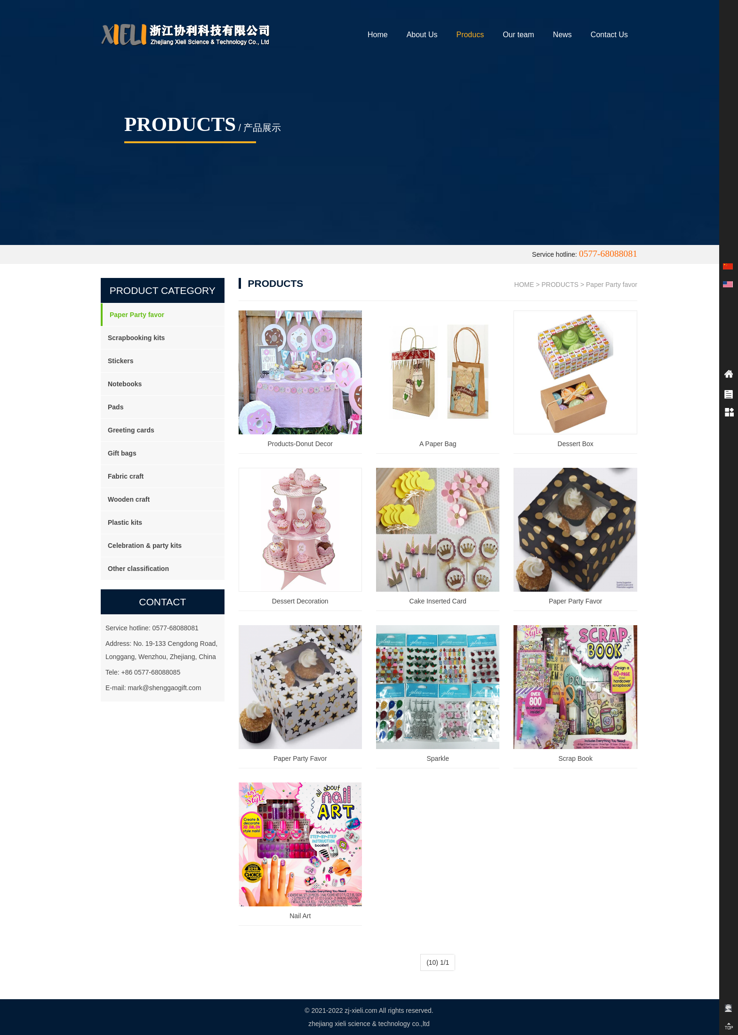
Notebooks (125, 384)
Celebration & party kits (145, 545)
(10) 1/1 (437, 962)
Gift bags (122, 453)
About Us (422, 35)
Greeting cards (131, 430)
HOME (524, 284)
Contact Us (609, 35)
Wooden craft (129, 499)
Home (378, 35)
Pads (115, 407)
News (562, 35)
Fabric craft (126, 476)
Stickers (120, 361)
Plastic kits (125, 522)
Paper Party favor (137, 314)
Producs (470, 35)
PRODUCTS (560, 284)
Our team (518, 35)
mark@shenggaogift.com (164, 688)
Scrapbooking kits (136, 338)
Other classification (138, 568)
